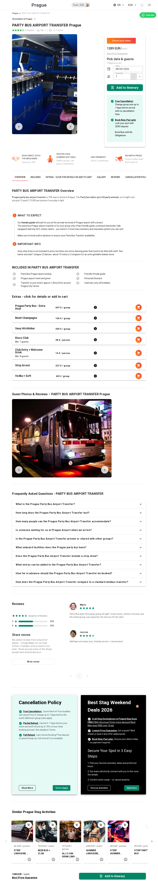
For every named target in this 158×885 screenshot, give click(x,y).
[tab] (20, 177)
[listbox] (42, 280)
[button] (109, 69)
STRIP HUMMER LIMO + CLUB (117, 852)
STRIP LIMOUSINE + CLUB (21, 852)
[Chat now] (148, 15)
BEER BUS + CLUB (44, 852)
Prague (15, 13)
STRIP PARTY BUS (141, 852)
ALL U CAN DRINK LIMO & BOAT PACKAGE (69, 855)
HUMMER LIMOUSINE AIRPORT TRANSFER (92, 852)
